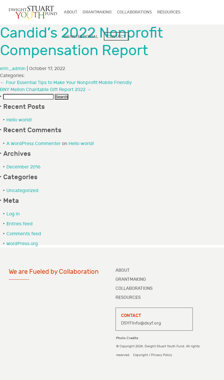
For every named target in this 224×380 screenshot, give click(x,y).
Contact (116, 36)
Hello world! (19, 120)
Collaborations (134, 288)
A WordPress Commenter (33, 144)
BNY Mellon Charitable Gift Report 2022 (45, 90)
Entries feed (19, 224)
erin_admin (13, 69)
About (123, 270)
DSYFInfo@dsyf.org (141, 323)
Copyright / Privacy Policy (152, 355)
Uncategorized (22, 191)
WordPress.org (22, 244)
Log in (13, 214)
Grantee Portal (81, 36)
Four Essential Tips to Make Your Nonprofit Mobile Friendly (66, 83)
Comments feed (23, 234)
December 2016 (23, 167)
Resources (128, 297)
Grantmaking (131, 279)
